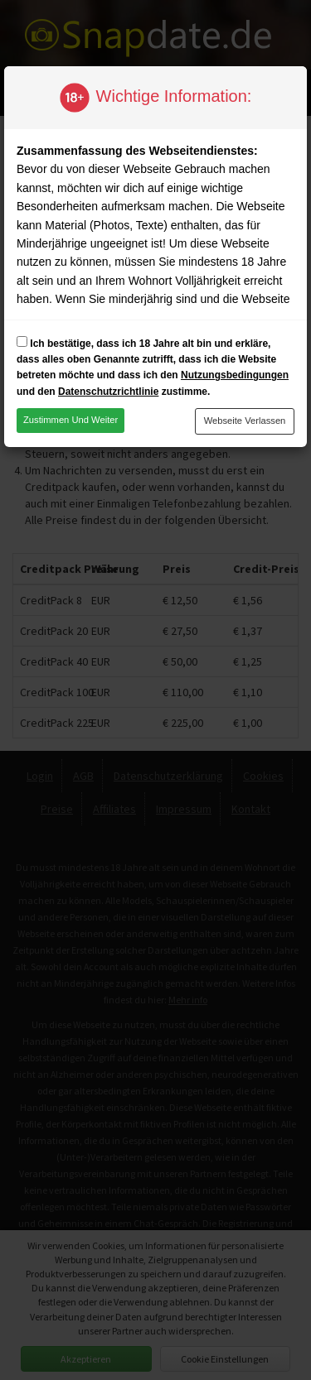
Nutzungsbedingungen (235, 375)
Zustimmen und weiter (70, 420)
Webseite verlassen (245, 421)
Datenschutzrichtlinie (108, 391)
